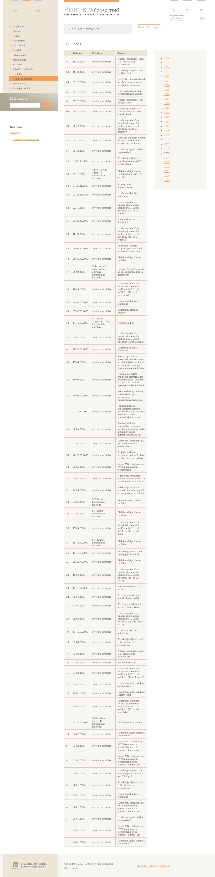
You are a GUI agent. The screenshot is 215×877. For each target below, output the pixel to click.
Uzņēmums (19, 26)
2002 (166, 166)
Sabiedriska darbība (23, 69)
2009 (166, 134)
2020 (166, 85)
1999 (166, 180)
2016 (166, 103)
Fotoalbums (19, 83)
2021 (166, 80)
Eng (38, 10)
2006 (166, 148)
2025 (166, 62)
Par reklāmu (19, 45)
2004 (166, 157)
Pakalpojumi (19, 54)
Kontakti (17, 73)
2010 (166, 130)
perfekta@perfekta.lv (159, 865)
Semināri (17, 31)
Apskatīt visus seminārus (26, 139)
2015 (166, 107)
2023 (166, 71)
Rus (15, 10)
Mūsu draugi (19, 59)
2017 (166, 98)
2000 (166, 175)
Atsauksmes (19, 40)
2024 (166, 67)
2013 (166, 116)
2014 (166, 112)
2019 (166, 89)
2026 (166, 57)
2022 (166, 76)
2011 (166, 125)
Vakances (18, 64)
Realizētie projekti (22, 78)
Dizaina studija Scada (32, 866)
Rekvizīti (17, 50)
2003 (166, 162)
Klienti (16, 35)
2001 (166, 171)
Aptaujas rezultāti (22, 88)
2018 (166, 94)
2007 (166, 144)
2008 (166, 139)
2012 (166, 121)
